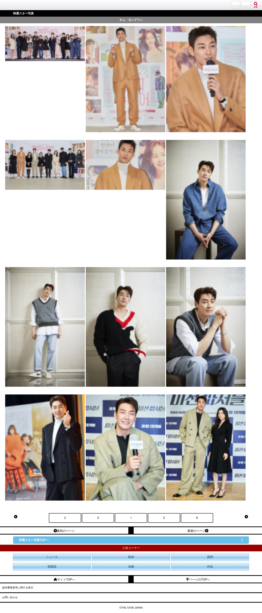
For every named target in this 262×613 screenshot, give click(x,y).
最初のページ (64, 530)
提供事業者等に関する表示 (17, 587)
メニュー (245, 5)
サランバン (235, 5)
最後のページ (197, 530)
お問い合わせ (10, 597)
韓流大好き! (12, 5)
